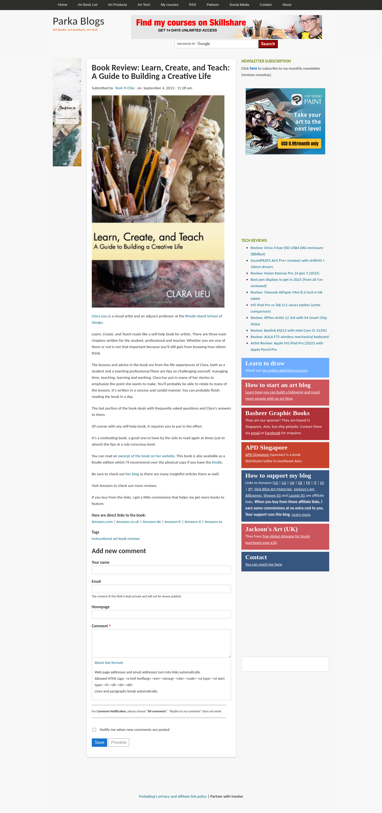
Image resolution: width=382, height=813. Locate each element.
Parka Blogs (78, 21)
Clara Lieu (99, 316)
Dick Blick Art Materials (273, 489)
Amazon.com (102, 521)
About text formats (109, 668)
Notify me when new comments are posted (135, 734)
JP (249, 489)
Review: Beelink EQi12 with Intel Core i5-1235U (289, 330)
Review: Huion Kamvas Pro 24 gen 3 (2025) (285, 273)
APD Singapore (257, 454)
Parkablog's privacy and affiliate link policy (173, 801)
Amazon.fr (172, 521)
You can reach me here (263, 564)
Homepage (101, 607)
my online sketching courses (284, 370)
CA (284, 482)
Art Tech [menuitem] (144, 5)
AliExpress (253, 495)
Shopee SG (272, 495)
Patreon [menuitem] (213, 5)
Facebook (272, 432)
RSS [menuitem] (192, 5)
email (255, 432)
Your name (101, 562)
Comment (100, 626)
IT (315, 482)
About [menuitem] (286, 5)
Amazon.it (193, 521)
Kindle (217, 462)
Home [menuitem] (62, 5)
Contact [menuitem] (266, 5)
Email (96, 581)
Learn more (301, 514)
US (276, 482)
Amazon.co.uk (127, 521)
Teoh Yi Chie (124, 88)
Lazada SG (297, 495)
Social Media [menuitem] (239, 5)
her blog (132, 474)
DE (300, 482)
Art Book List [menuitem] (87, 5)
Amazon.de (152, 521)
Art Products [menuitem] (117, 5)
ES (322, 482)
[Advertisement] (281, 192)
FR (308, 482)
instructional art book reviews (116, 538)
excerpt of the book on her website (146, 456)
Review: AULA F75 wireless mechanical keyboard (290, 336)
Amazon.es (213, 521)
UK (292, 482)
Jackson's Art (304, 489)
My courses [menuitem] (169, 5)
